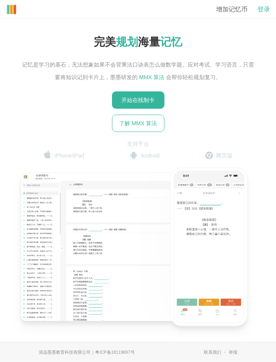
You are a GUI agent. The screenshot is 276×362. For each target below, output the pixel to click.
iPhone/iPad (63, 155)
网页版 (219, 156)
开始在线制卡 (138, 100)
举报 (233, 352)
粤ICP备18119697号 (114, 352)
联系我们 (212, 352)
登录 (263, 9)
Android (145, 156)
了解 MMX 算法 (138, 123)
